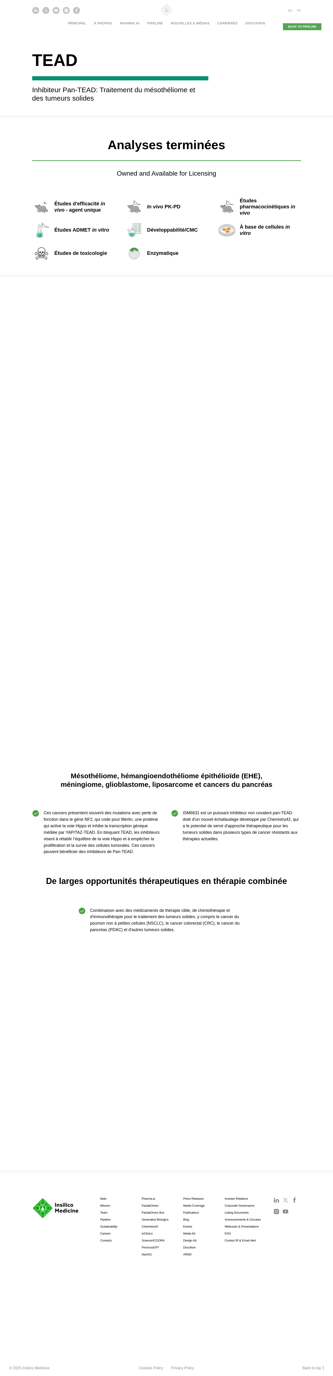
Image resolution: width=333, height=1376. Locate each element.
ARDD (187, 1254)
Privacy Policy (182, 1368)
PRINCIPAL (77, 23)
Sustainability (108, 1226)
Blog (186, 1219)
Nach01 (147, 1254)
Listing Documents (237, 1212)
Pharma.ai (148, 1198)
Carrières (227, 23)
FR (299, 10)
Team (104, 1212)
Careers (105, 1233)
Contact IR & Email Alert (240, 1240)
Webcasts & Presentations (242, 1226)
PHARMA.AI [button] (130, 23)
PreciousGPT (150, 1247)
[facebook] (76, 13)
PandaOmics (150, 1205)
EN (290, 10)
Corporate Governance (239, 1205)
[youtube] (56, 13)
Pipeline (155, 23)
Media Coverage (194, 1205)
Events (187, 1226)
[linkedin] (35, 13)
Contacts (106, 1240)
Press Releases (193, 1198)
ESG (228, 1233)
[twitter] (45, 13)
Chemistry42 (150, 1226)
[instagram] (66, 13)
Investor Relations (236, 1198)
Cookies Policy (151, 1368)
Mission (105, 1205)
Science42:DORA (153, 1240)
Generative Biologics (155, 1219)
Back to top (313, 1368)
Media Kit (189, 1233)
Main (103, 1198)
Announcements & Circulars (243, 1219)
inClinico (147, 1233)
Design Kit (190, 1240)
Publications (191, 1212)
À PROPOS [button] (103, 23)
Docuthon (255, 23)
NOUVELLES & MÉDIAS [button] (190, 23)
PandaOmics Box (153, 1212)
